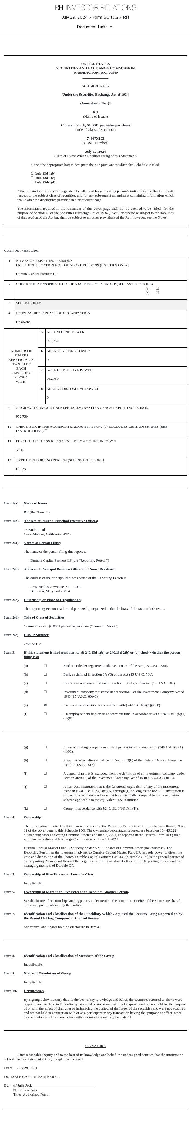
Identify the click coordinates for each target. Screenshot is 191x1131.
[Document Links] (95, 27)
